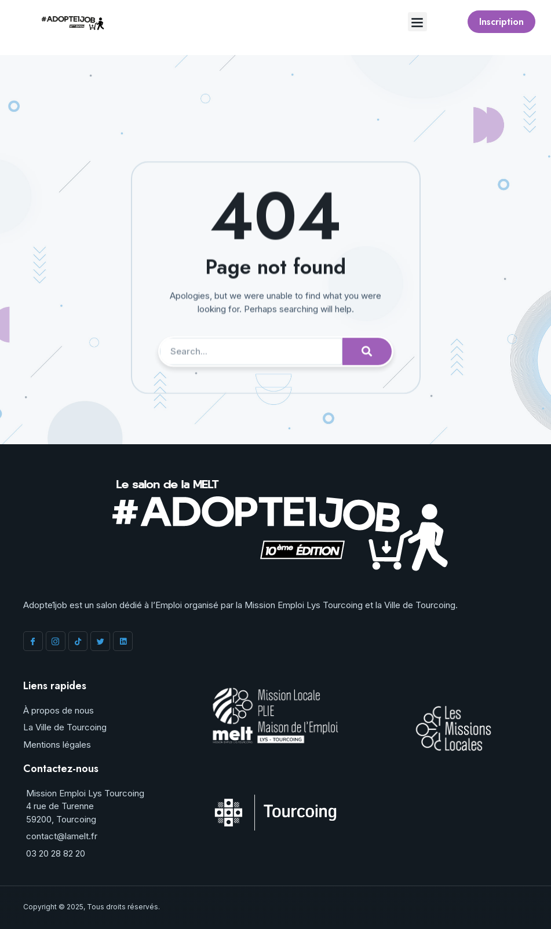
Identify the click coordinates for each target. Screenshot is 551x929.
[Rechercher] (367, 376)
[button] (417, 21)
